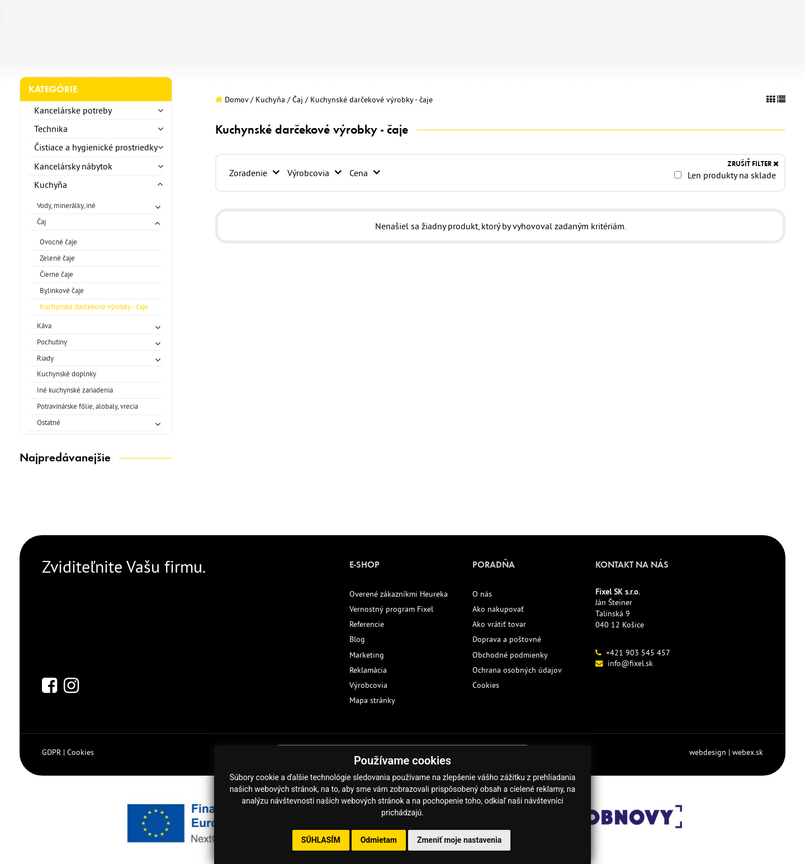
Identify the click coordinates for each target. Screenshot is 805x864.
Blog (357, 639)
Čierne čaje (56, 274)
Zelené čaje (57, 257)
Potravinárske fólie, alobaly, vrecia (87, 406)
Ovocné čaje (58, 241)
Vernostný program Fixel (391, 609)
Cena (361, 172)
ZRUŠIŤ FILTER (753, 163)
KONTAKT (436, 54)
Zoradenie (249, 172)
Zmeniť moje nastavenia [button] (459, 839)
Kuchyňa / (272, 100)
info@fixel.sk (630, 663)
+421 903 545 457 (638, 653)
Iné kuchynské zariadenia (75, 389)
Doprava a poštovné (506, 639)
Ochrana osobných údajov (517, 670)
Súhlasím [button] (320, 839)
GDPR (51, 752)
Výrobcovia (310, 172)
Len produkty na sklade (725, 175)
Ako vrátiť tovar (499, 624)
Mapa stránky (372, 700)
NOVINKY (225, 54)
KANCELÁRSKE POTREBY (77, 54)
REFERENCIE (370, 54)
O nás (482, 594)
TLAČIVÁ (169, 54)
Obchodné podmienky (510, 655)
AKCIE (311, 54)
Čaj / (300, 100)
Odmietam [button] (379, 839)
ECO (272, 54)
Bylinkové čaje (62, 290)
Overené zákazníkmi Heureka (398, 594)
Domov (231, 100)
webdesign (707, 752)
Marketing (366, 655)
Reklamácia (368, 670)
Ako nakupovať (498, 609)
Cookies (485, 685)
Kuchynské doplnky (66, 373)
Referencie (366, 624)
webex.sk (747, 752)
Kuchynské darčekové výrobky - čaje (94, 306)
